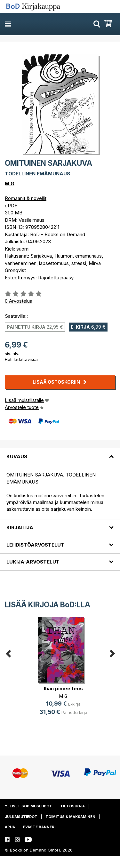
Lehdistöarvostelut (35, 545)
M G (9, 183)
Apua (10, 827)
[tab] (60, 452)
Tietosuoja (72, 806)
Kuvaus (16, 456)
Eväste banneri (39, 827)
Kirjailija (19, 527)
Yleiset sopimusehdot (28, 806)
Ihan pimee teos (63, 688)
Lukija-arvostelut (33, 562)
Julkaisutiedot (21, 816)
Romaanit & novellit (25, 198)
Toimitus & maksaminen (70, 816)
